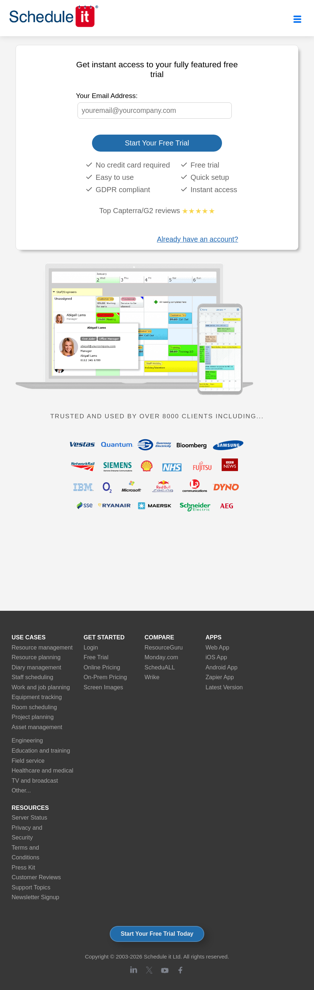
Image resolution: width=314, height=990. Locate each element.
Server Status (29, 817)
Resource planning (36, 657)
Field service (28, 760)
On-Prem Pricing (105, 677)
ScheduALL (160, 667)
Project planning (33, 717)
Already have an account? (197, 239)
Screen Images (103, 687)
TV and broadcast (35, 780)
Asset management (37, 727)
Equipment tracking (37, 697)
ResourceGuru (164, 647)
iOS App (216, 657)
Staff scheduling (32, 677)
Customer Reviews (36, 877)
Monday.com (161, 657)
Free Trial (96, 657)
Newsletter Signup (35, 897)
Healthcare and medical (42, 770)
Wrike (152, 677)
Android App (221, 667)
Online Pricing (102, 667)
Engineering (27, 740)
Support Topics (31, 887)
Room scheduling (34, 707)
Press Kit (23, 867)
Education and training (41, 750)
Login (91, 647)
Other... (21, 790)
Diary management (36, 667)
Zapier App (219, 677)
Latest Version (224, 687)
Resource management (42, 647)
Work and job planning (41, 687)
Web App (217, 647)
